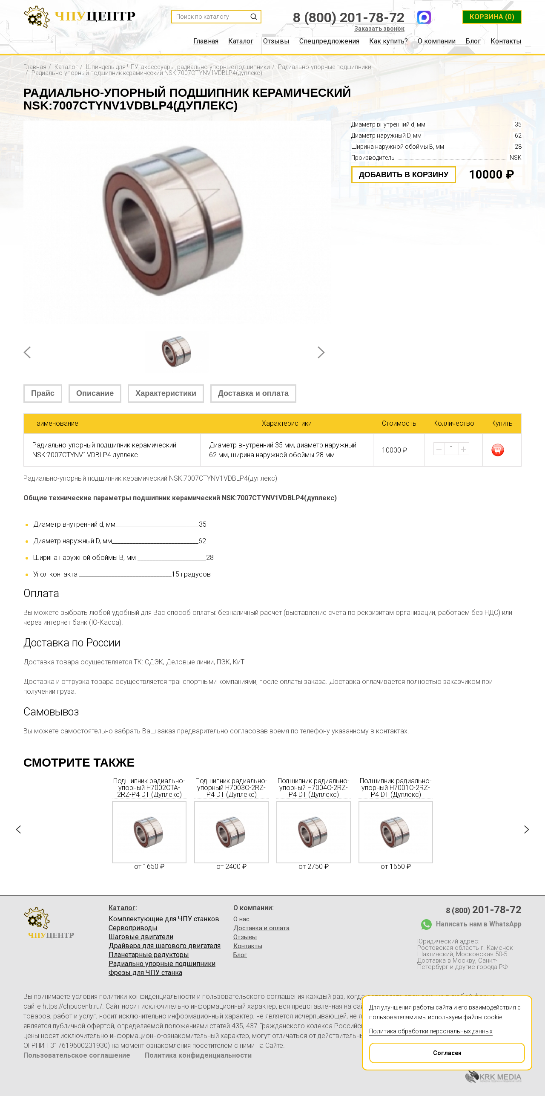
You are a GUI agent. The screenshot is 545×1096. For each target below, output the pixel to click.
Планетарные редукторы (149, 955)
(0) (492, 16)
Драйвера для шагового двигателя (165, 946)
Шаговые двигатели (141, 937)
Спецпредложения (329, 41)
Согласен (416, 1050)
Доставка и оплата (253, 393)
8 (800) (484, 910)
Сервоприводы (133, 928)
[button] (464, 449)
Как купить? (388, 41)
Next (321, 352)
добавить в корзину (403, 174)
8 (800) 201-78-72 (348, 17)
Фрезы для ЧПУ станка (145, 972)
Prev (27, 352)
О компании (437, 41)
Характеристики (165, 393)
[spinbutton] (452, 449)
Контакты (506, 41)
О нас (241, 919)
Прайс (42, 393)
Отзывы (276, 41)
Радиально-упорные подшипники (324, 67)
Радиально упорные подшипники (162, 963)
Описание (95, 393)
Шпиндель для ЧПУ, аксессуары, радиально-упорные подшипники (178, 67)
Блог (473, 41)
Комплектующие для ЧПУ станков (164, 919)
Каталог (240, 41)
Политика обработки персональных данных (431, 1031)
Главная (205, 41)
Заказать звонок (379, 29)
